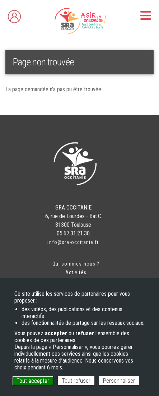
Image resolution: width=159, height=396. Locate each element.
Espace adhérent (29, 14)
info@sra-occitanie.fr (73, 242)
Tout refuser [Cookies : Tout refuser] (76, 380)
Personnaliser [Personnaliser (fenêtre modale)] (119, 380)
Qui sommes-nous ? (76, 264)
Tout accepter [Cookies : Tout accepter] (33, 380)
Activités (75, 272)
